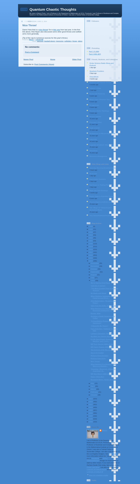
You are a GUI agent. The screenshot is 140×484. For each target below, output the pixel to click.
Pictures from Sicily (98, 358)
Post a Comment (32, 52)
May (93, 383)
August (94, 275)
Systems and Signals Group (100, 82)
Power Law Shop (93, 467)
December (95, 263)
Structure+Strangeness (98, 156)
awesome (40, 41)
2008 (91, 413)
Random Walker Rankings (99, 111)
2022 (91, 238)
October (94, 269)
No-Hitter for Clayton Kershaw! (102, 336)
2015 (91, 258)
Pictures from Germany (99, 355)
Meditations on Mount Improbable (102, 133)
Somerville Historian (97, 94)
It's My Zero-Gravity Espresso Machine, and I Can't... (102, 340)
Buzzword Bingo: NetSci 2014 (102, 379)
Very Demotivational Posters (100, 215)
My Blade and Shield (98, 293)
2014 (91, 261)
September (95, 272)
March (93, 389)
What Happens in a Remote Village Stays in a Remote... (104, 365)
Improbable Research (98, 179)
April (93, 386)
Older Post (76, 59)
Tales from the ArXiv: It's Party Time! (104, 306)
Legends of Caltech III (95, 472)
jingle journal (95, 128)
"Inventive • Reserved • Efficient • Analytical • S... (103, 370)
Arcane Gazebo (95, 116)
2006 (91, 419)
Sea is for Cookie (97, 353)
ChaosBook (94, 77)
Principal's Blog (96, 122)
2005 (91, 422)
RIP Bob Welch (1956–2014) (101, 374)
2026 (91, 226)
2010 (91, 407)
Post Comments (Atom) (44, 64)
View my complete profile (98, 475)
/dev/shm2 (93, 151)
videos (80, 41)
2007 (91, 416)
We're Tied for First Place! (100, 283)
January (94, 395)
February (94, 392)
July (93, 277)
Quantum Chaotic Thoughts (53, 9)
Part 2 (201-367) (95, 54)
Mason (104, 430)
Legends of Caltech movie (97, 469)
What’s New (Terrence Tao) (100, 99)
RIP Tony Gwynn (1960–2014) (102, 344)
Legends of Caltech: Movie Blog (102, 145)
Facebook (95, 458)
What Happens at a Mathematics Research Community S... (103, 309)
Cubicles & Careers (98, 286)
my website (113, 454)
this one (56, 30)
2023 (91, 235)
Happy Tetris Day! (97, 377)
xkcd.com (93, 173)
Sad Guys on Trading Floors (100, 185)
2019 (91, 246)
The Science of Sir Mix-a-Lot (101, 350)
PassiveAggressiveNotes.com (101, 202)
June (93, 280)
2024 (91, 232)
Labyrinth (93, 139)
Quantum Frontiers (97, 71)
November (95, 266)
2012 (91, 401)
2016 (91, 255)
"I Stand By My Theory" (99, 326)
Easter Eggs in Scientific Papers (102, 196)
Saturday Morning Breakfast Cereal (103, 168)
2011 (91, 404)
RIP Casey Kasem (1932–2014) (102, 347)
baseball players (49, 41)
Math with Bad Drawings (99, 190)
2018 (91, 249)
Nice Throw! (95, 361)
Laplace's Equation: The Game (102, 333)
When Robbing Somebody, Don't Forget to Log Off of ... (103, 297)
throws (74, 41)
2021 (91, 241)
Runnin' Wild (95, 313)
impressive (59, 41)
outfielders (68, 41)
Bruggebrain (94, 105)
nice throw (43, 30)
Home (52, 59)
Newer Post (28, 59)
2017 (91, 252)
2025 (91, 229)
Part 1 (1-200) (94, 51)
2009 (91, 410)
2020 (91, 243)
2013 (91, 399)
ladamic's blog (95, 88)
